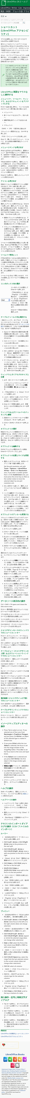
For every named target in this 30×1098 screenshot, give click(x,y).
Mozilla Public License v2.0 (15, 1078)
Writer (14, 7)
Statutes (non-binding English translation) (14, 1071)
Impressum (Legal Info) (8, 1069)
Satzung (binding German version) (11, 1073)
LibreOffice (5, 7)
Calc (20, 7)
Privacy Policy (20, 1069)
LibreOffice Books (15, 1054)
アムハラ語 (18, 11)
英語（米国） (6, 11)
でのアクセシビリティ (12, 1036)
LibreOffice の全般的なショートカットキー (15, 1033)
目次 (2, 16)
